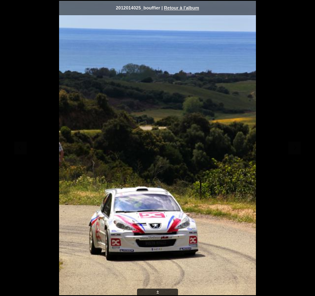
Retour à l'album (181, 7)
